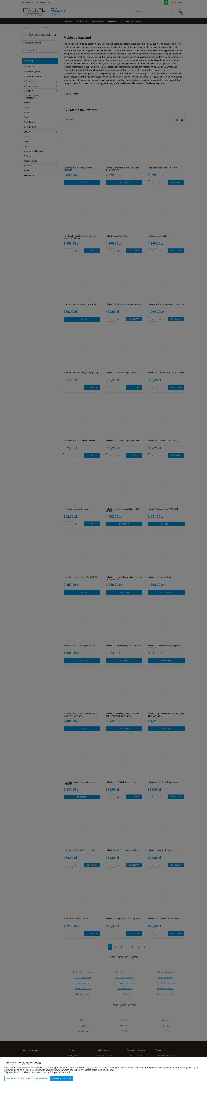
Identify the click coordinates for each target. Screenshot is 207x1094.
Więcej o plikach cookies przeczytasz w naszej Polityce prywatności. (37, 1072)
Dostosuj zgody (41, 1078)
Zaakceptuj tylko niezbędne (18, 1078)
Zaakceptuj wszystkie (62, 1078)
